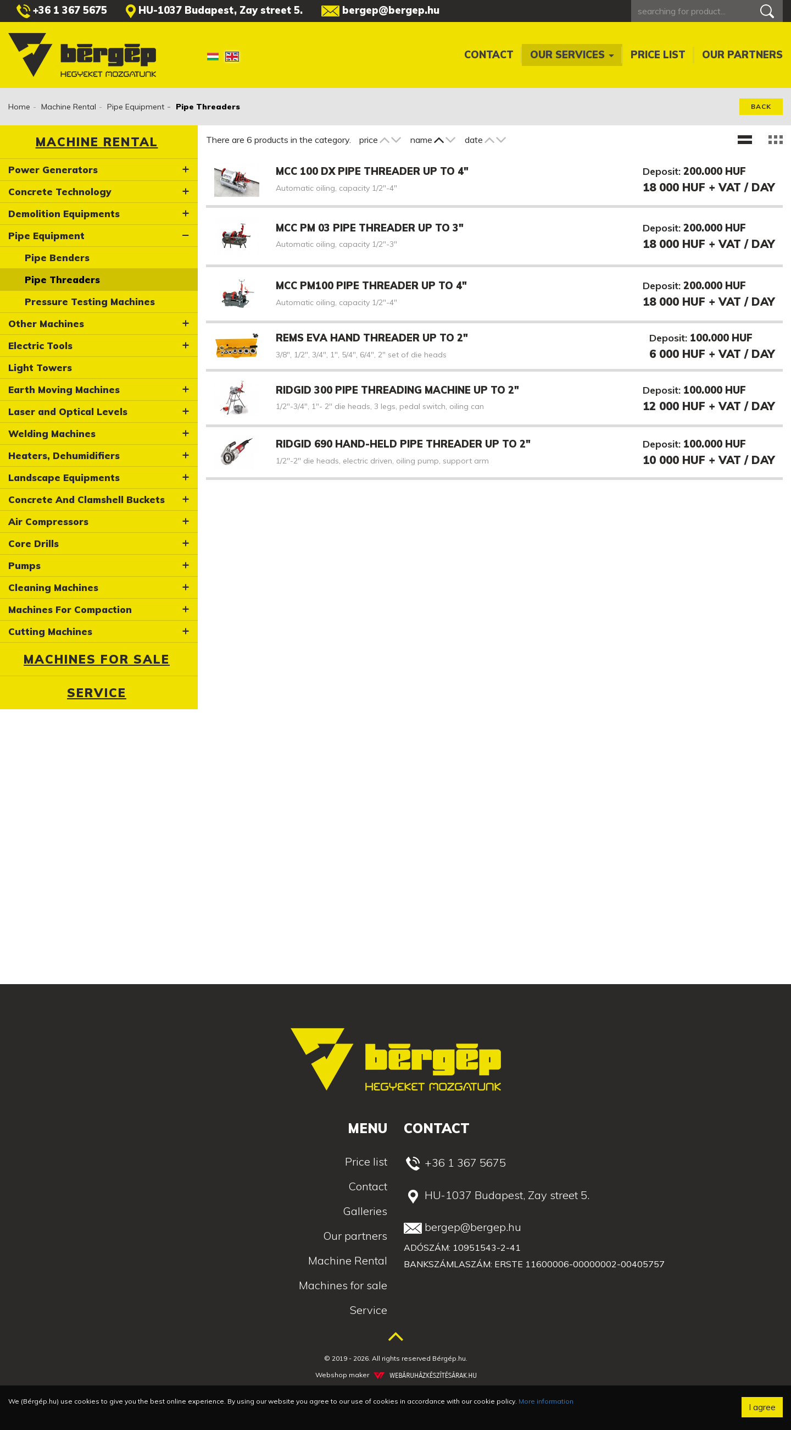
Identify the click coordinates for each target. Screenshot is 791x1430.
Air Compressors (48, 521)
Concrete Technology (60, 191)
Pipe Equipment (135, 107)
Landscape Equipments (64, 477)
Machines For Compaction (70, 609)
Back (761, 106)
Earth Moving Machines (64, 389)
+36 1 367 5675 (61, 11)
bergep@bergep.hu (380, 10)
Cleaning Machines (53, 587)
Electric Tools (40, 345)
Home (19, 107)
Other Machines (46, 323)
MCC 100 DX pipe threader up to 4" (372, 171)
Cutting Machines (50, 631)
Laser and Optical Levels (67, 411)
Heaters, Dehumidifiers (64, 455)
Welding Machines (52, 433)
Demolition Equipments (64, 213)
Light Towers (40, 367)
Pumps (24, 565)
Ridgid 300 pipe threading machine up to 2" (397, 390)
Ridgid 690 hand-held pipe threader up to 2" (403, 444)
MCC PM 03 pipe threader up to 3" (370, 228)
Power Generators (53, 169)
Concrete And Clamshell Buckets (86, 499)
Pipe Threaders (62, 279)
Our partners (742, 54)
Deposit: (662, 171)
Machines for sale (97, 659)
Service (96, 692)
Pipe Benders (57, 257)
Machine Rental (68, 107)
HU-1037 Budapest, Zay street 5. (214, 11)
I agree (762, 1406)
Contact (489, 54)
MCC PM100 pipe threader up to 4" (371, 285)
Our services (572, 54)
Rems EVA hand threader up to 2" (372, 338)
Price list (658, 54)
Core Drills (33, 543)
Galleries (365, 1211)
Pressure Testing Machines (90, 301)
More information (546, 1401)
